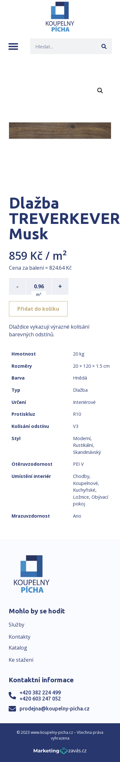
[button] (13, 46)
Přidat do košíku (38, 308)
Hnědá (80, 378)
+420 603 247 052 (40, 698)
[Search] (104, 46)
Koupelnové (85, 483)
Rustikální (83, 445)
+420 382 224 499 (40, 692)
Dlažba (80, 390)
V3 (75, 426)
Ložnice (81, 497)
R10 (77, 414)
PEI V (78, 464)
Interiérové (84, 402)
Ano (77, 516)
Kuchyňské (84, 490)
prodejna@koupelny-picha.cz (55, 708)
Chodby (81, 476)
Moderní (82, 438)
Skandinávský (87, 452)
